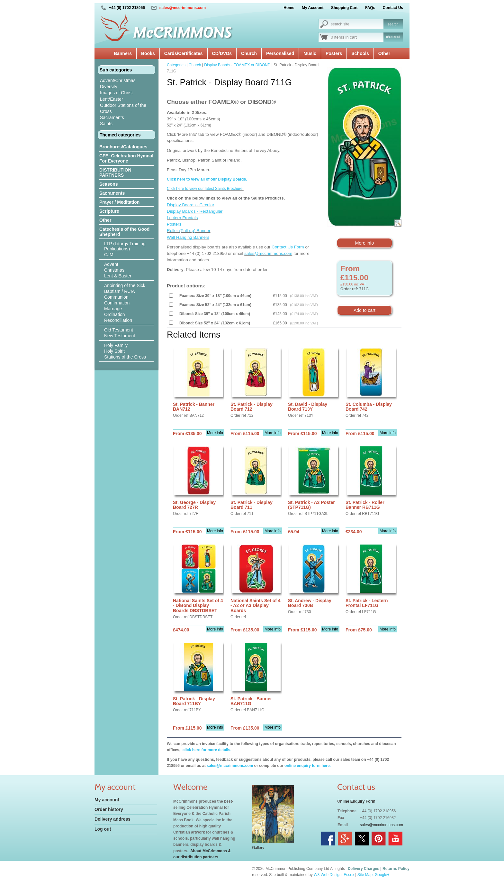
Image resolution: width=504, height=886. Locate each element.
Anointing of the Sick (124, 285)
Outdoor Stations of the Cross (123, 108)
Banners (123, 53)
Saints (106, 123)
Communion (116, 297)
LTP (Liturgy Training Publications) (125, 246)
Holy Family (116, 345)
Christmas (114, 270)
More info (364, 243)
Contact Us (393, 7)
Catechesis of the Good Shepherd (124, 232)
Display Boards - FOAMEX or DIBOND (237, 65)
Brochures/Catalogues (123, 146)
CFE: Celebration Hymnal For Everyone (126, 158)
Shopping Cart (344, 7)
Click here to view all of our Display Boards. (207, 179)
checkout (393, 37)
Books (148, 53)
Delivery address (112, 819)
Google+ (382, 874)
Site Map (365, 874)
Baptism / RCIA (119, 291)
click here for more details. (206, 750)
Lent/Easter (111, 99)
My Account (313, 7)
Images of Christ (116, 92)
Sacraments (112, 117)
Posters (334, 53)
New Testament (119, 335)
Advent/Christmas (117, 80)
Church (249, 53)
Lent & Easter (117, 275)
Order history (108, 809)
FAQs (370, 7)
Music (309, 53)
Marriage (113, 308)
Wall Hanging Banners (188, 237)
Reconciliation (118, 320)
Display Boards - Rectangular (194, 211)
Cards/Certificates (183, 53)
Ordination (114, 314)
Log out (102, 829)
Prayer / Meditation (119, 202)
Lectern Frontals (182, 217)
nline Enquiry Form (357, 801)
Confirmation (117, 302)
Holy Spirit (114, 351)
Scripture (109, 211)
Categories (176, 65)
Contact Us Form (288, 247)
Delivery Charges (363, 868)
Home (289, 7)
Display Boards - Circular (190, 204)
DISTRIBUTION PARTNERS (115, 172)
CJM (108, 254)
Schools (360, 53)
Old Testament (118, 329)
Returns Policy (396, 868)
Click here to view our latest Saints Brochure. (205, 188)
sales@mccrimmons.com (182, 7)
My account (106, 799)
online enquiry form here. (307, 765)
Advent (111, 264)
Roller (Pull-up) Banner (189, 230)
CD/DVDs (222, 53)
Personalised (280, 53)
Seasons (108, 184)
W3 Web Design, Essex (334, 874)
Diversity (108, 86)
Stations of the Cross (125, 356)
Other (384, 53)
